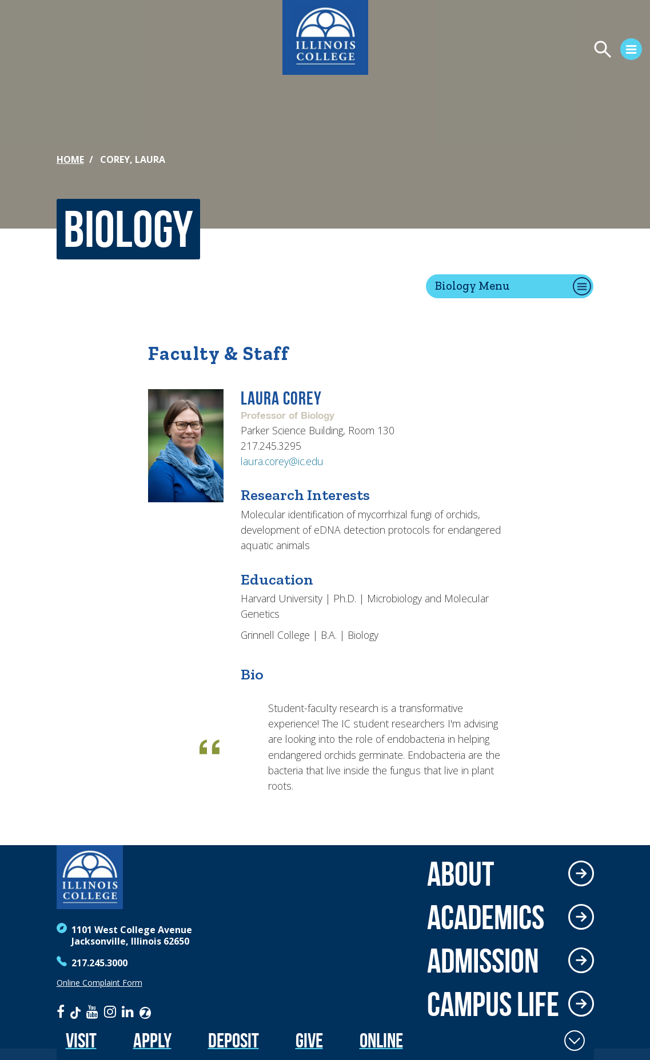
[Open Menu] (510, 50)
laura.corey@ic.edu (282, 461)
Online (381, 1040)
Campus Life (493, 1004)
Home (70, 159)
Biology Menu (472, 285)
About (460, 874)
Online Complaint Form (99, 983)
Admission (483, 960)
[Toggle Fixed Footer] (574, 1040)
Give (309, 1040)
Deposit (233, 1040)
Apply (152, 1040)
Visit (81, 1040)
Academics (485, 917)
